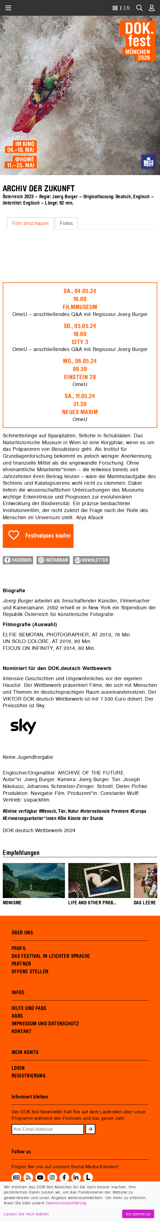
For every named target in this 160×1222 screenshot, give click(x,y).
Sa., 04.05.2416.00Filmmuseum (80, 299)
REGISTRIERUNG (29, 1076)
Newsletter (91, 560)
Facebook (18, 560)
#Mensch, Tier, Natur (59, 811)
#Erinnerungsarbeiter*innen (29, 818)
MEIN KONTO (25, 1052)
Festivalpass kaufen (48, 536)
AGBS (17, 1016)
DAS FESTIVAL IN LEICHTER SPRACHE (51, 956)
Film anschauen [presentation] (30, 223)
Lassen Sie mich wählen (26, 1213)
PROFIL (19, 948)
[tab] (30, 223)
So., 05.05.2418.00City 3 (80, 334)
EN (127, 8)
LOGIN (18, 1068)
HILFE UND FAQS (29, 1008)
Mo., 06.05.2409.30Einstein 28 (80, 369)
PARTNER (21, 964)
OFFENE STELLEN (30, 971)
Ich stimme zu (138, 1213)
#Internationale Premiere (104, 811)
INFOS (18, 992)
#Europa (138, 811)
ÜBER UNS (22, 933)
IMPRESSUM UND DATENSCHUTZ (45, 1024)
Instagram (53, 560)
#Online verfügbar (20, 811)
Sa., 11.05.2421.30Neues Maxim (80, 404)
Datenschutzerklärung (66, 1202)
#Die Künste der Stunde (80, 818)
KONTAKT (22, 1031)
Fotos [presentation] (66, 223)
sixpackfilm (36, 799)
